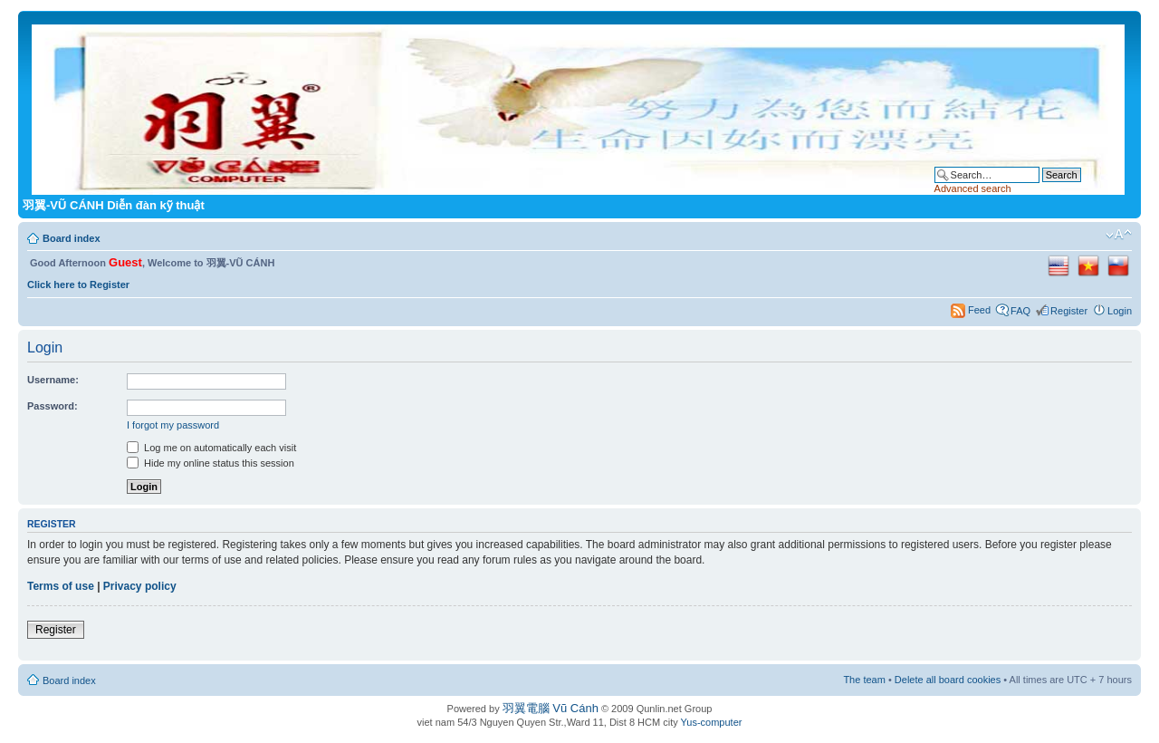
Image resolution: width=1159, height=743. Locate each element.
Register (1068, 310)
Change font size (1119, 235)
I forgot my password (173, 425)
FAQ (1020, 310)
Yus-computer (711, 722)
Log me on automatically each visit (211, 447)
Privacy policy (140, 586)
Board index (72, 238)
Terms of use (60, 586)
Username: (53, 379)
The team (864, 679)
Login (1119, 310)
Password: (52, 405)
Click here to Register (78, 284)
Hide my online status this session (210, 463)
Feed (979, 309)
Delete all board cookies (948, 679)
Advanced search (972, 188)
